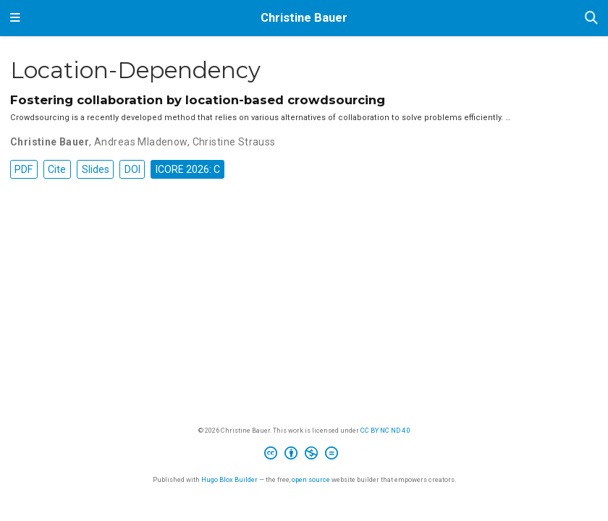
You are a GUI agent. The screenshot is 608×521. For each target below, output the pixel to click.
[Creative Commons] (304, 455)
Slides (95, 169)
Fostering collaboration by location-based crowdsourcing (197, 100)
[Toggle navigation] (15, 18)
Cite (57, 169)
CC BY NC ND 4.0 (385, 430)
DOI (132, 169)
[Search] (591, 18)
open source (311, 479)
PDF (23, 169)
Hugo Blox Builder (229, 479)
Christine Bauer (304, 18)
